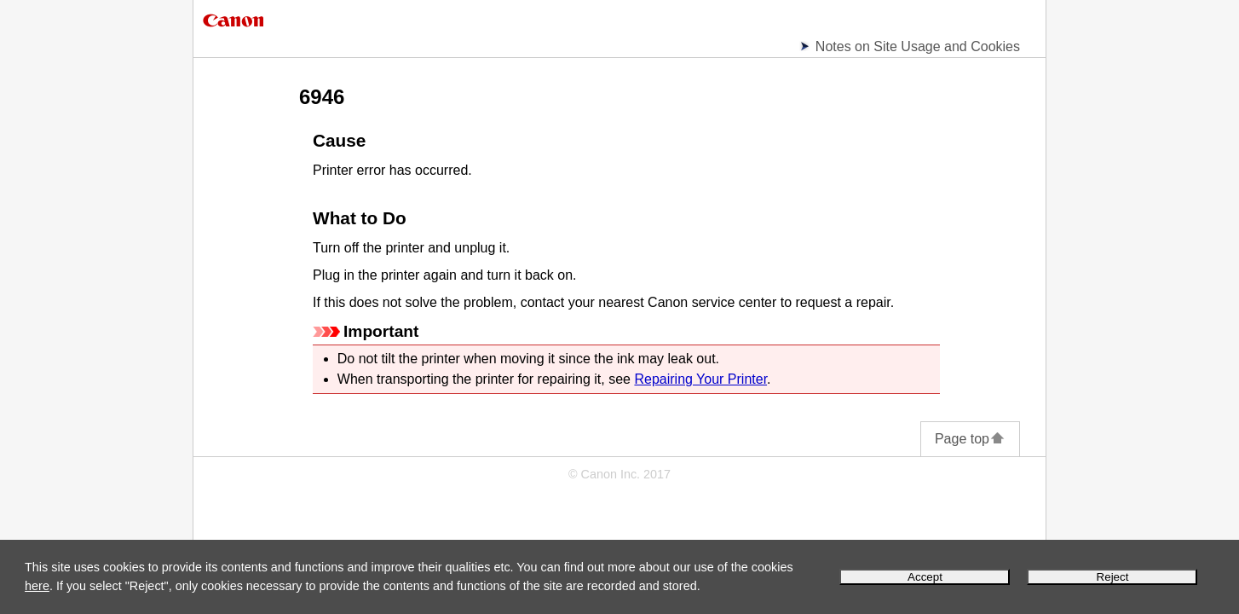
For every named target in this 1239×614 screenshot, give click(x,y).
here (37, 586)
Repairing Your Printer (700, 379)
